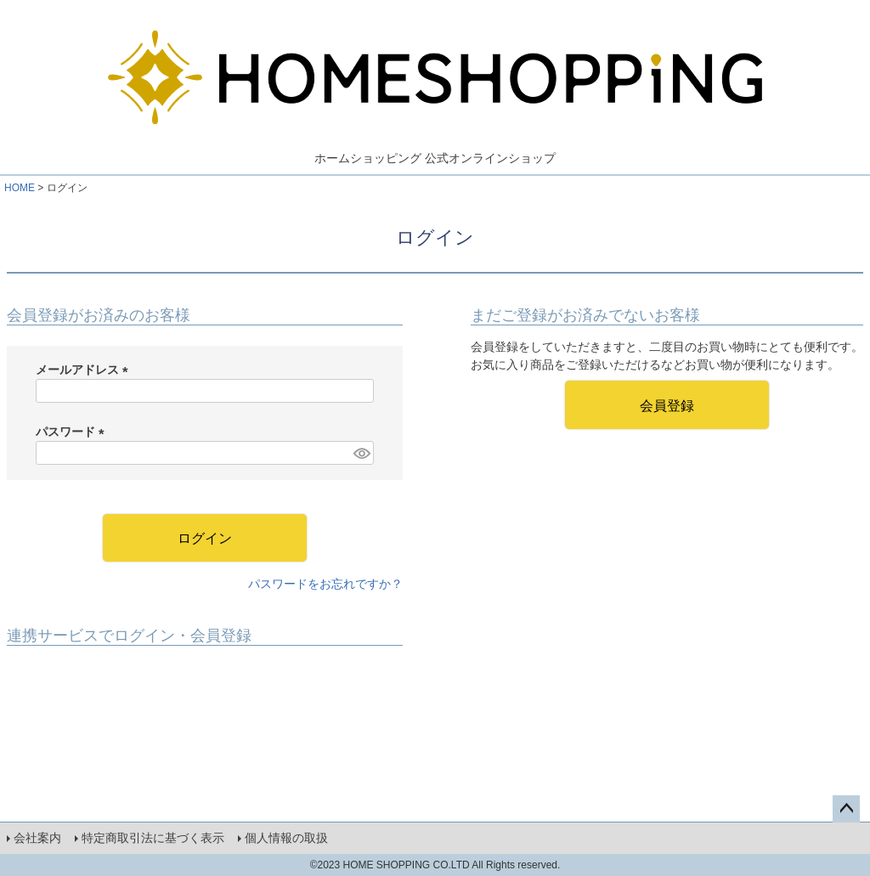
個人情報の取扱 (286, 838)
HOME (19, 188)
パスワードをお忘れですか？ (325, 584)
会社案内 (37, 838)
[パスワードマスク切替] (361, 453)
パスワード (73, 431)
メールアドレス (85, 369)
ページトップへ (846, 808)
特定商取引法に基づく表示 (153, 838)
